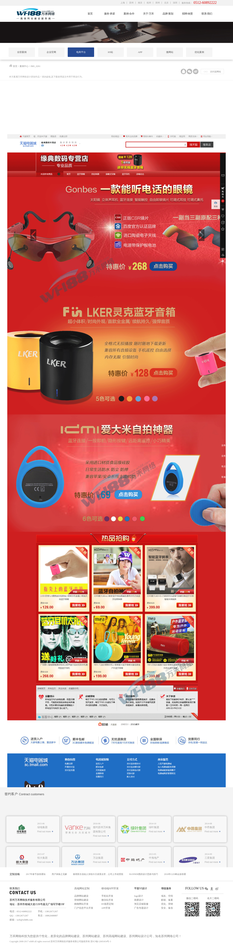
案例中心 (24, 66)
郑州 (157, 3)
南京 (140, 3)
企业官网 (51, 52)
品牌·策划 (168, 13)
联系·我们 (207, 13)
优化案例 (199, 52)
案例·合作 (129, 13)
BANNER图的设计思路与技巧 (143, 874)
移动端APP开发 (110, 888)
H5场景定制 (107, 904)
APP (140, 52)
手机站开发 (107, 896)
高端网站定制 (82, 888)
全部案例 (22, 52)
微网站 (169, 52)
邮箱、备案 (167, 900)
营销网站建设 (81, 900)
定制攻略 (15, 874)
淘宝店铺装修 (141, 904)
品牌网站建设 (81, 896)
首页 (90, 13)
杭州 (149, 3)
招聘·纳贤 (187, 13)
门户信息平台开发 (83, 908)
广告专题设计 (141, 908)
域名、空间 (167, 896)
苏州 (131, 3)
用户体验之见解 (59, 874)
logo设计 (138, 896)
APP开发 (105, 908)
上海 (123, 3)
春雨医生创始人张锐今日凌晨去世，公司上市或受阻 (98, 874)
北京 (166, 3)
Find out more (44, 854)
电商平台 (81, 52)
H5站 (110, 52)
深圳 (175, 3)
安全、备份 (167, 908)
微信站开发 (107, 900)
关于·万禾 (148, 13)
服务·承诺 (109, 13)
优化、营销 (167, 904)
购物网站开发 (81, 904)
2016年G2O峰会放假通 (175, 874)
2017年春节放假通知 (36, 874)
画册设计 (139, 900)
